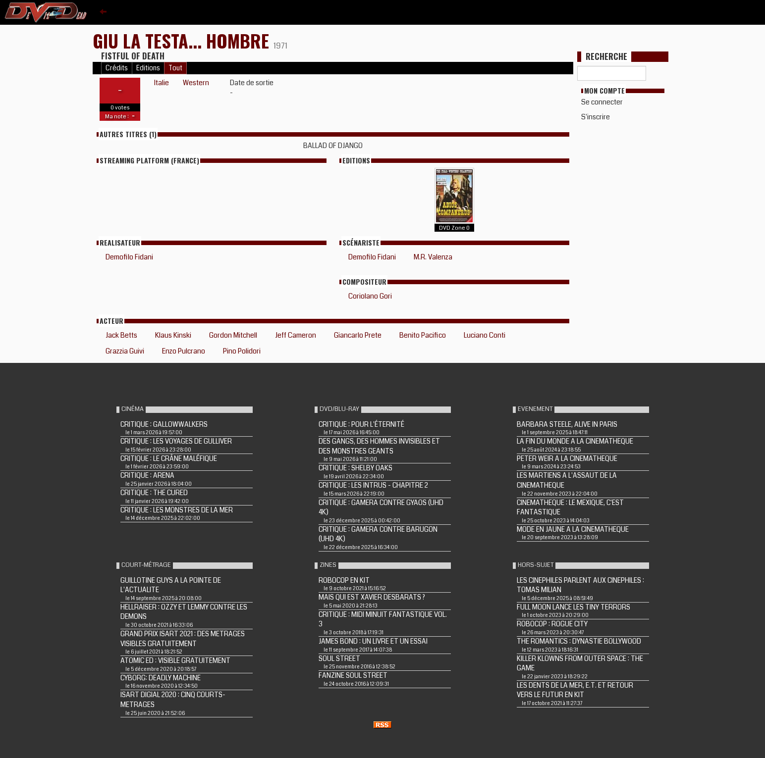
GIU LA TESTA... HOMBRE (183, 40)
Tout (175, 68)
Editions (148, 68)
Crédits (117, 68)
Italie (161, 83)
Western (196, 83)
